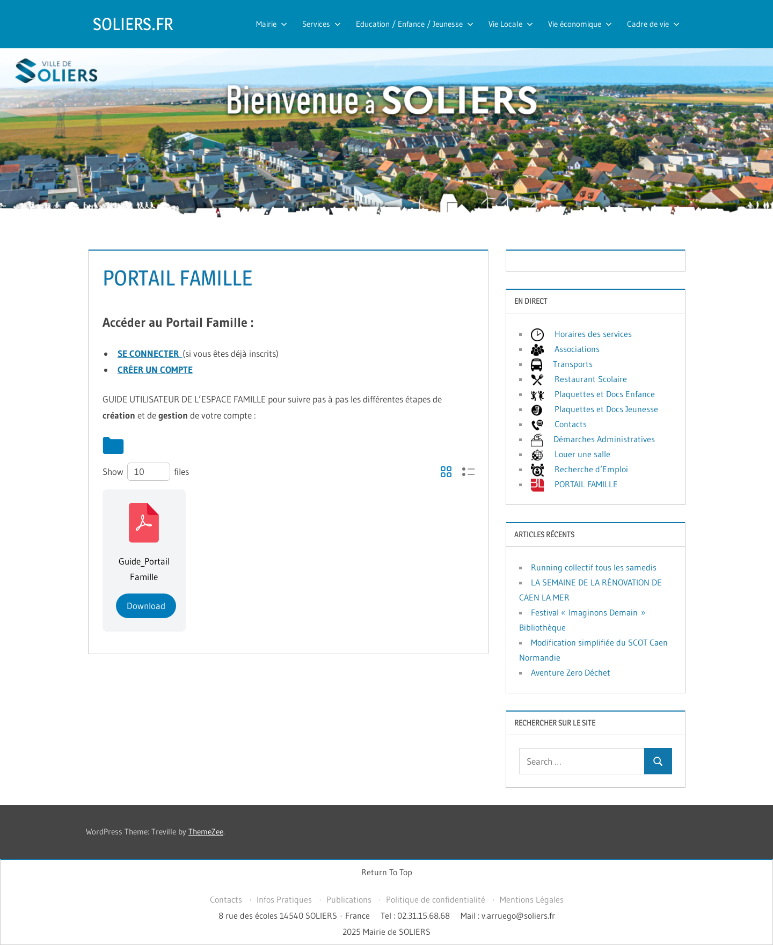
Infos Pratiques (284, 899)
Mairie (271, 24)
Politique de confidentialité (435, 899)
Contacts (226, 899)
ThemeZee (205, 831)
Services (321, 24)
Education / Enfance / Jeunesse (414, 24)
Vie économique (580, 24)
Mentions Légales (532, 899)
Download (146, 605)
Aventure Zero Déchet (570, 672)
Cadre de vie (653, 24)
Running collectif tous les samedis (594, 567)
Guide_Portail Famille (144, 569)
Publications (348, 899)
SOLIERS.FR (133, 23)
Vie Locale (510, 24)
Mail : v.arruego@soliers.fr (508, 915)
